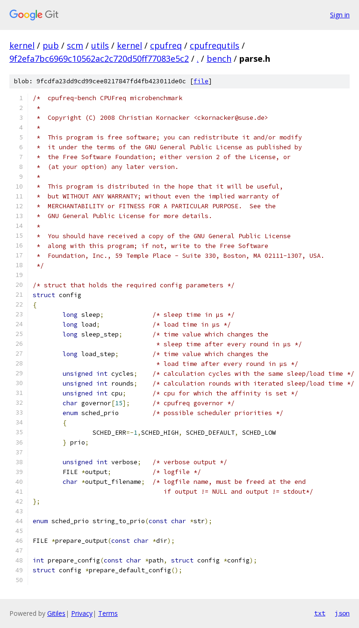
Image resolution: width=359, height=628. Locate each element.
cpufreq (166, 45)
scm (75, 45)
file (201, 81)
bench (219, 58)
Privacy (82, 613)
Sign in (340, 14)
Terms (108, 613)
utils (100, 45)
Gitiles (56, 613)
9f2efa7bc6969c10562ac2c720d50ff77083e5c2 (99, 58)
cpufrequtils (214, 45)
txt (319, 613)
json (342, 613)
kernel (22, 45)
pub (51, 45)
